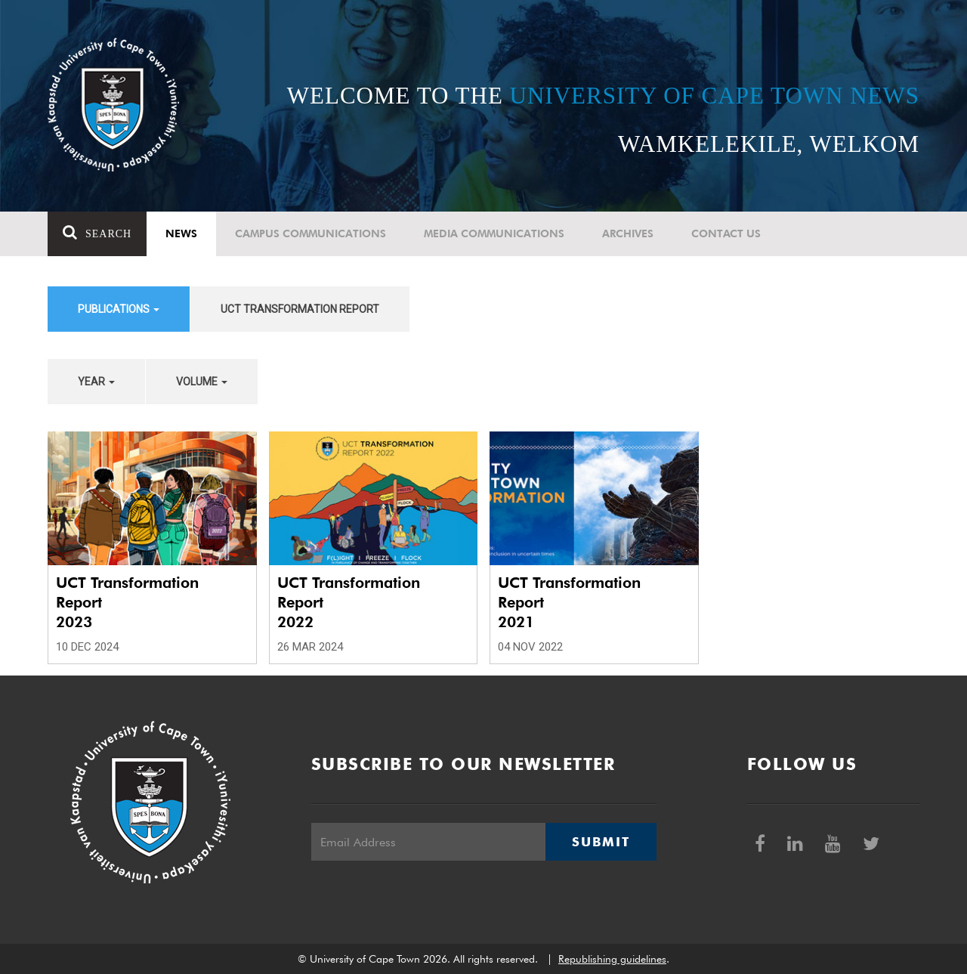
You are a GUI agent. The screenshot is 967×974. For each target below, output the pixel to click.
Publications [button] (118, 309)
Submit (600, 841)
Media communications (494, 233)
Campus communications (310, 233)
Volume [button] (201, 382)
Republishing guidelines (612, 959)
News (181, 233)
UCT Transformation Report (300, 309)
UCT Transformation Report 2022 (348, 602)
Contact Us (726, 233)
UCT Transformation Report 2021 (569, 602)
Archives (627, 233)
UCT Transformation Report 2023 (127, 602)
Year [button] (96, 382)
